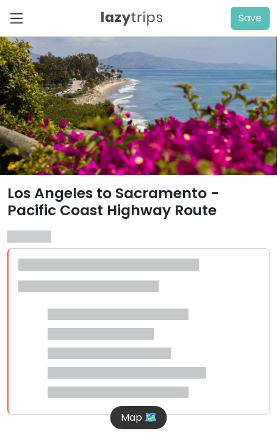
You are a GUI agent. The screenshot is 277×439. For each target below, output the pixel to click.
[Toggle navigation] (20, 18)
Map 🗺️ (139, 417)
